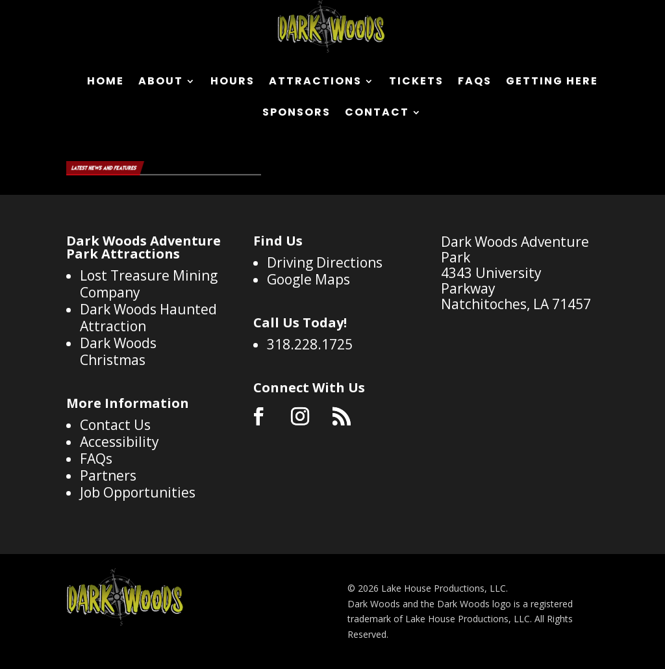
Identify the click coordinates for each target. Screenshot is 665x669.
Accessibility (119, 442)
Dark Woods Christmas (118, 351)
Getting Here (552, 82)
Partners (108, 475)
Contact (377, 114)
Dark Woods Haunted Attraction (148, 317)
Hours (232, 82)
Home (105, 82)
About (160, 82)
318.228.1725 (310, 344)
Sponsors (296, 114)
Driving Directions (325, 262)
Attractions (315, 82)
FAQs (475, 82)
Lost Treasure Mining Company (149, 283)
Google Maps (308, 279)
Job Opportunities (137, 492)
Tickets (416, 82)
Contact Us (115, 425)
